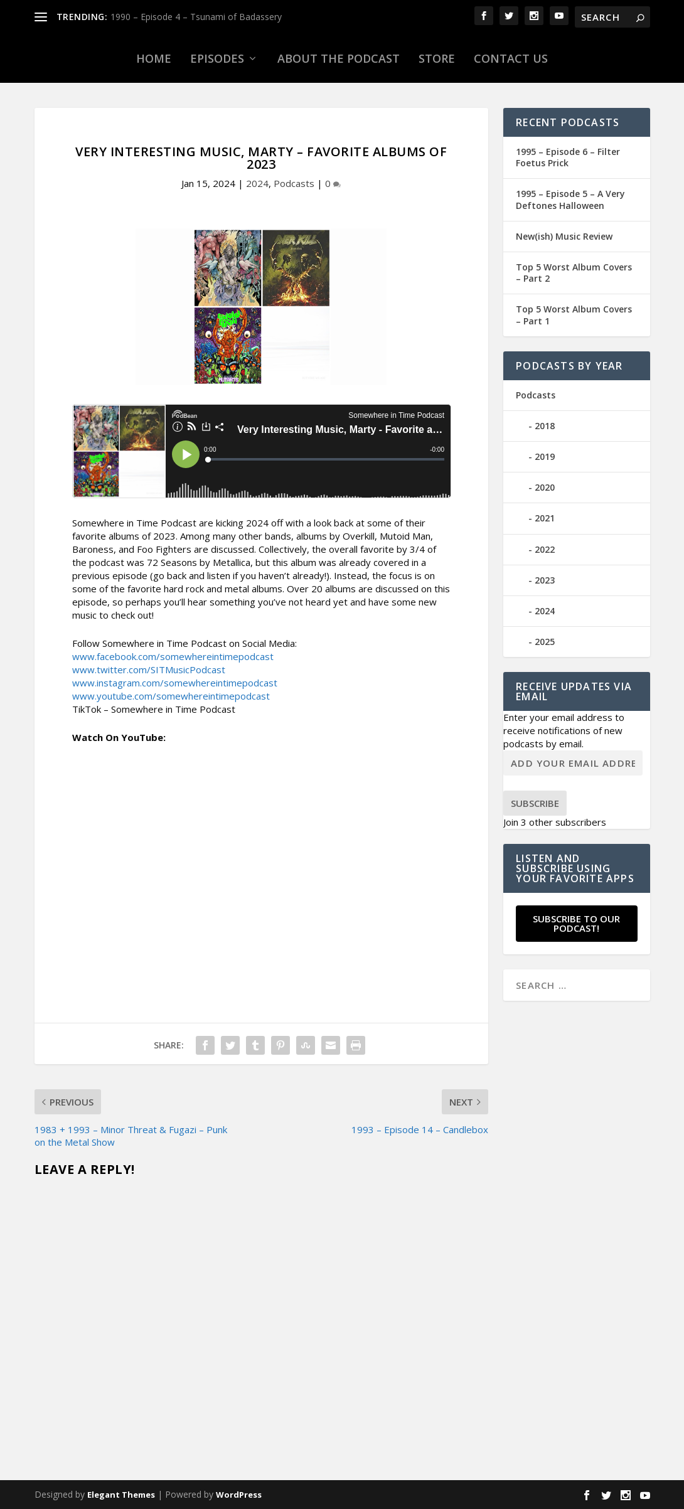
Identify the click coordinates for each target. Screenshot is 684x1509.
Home (153, 58)
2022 (545, 549)
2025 (545, 642)
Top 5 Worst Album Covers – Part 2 (574, 272)
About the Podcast (338, 58)
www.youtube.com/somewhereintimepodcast (171, 696)
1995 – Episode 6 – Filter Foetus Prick (568, 157)
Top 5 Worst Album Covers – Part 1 (574, 314)
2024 (257, 183)
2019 (545, 456)
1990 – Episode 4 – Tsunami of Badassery (196, 17)
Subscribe (535, 803)
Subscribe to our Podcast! (576, 923)
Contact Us (511, 58)
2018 (545, 426)
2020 (545, 487)
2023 (545, 580)
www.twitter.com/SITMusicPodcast (148, 669)
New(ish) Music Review (564, 236)
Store (437, 58)
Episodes (217, 58)
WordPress (239, 1494)
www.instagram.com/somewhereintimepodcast (174, 682)
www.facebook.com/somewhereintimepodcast (173, 656)
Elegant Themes (121, 1494)
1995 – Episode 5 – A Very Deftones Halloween (570, 199)
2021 (545, 518)
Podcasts (294, 183)
